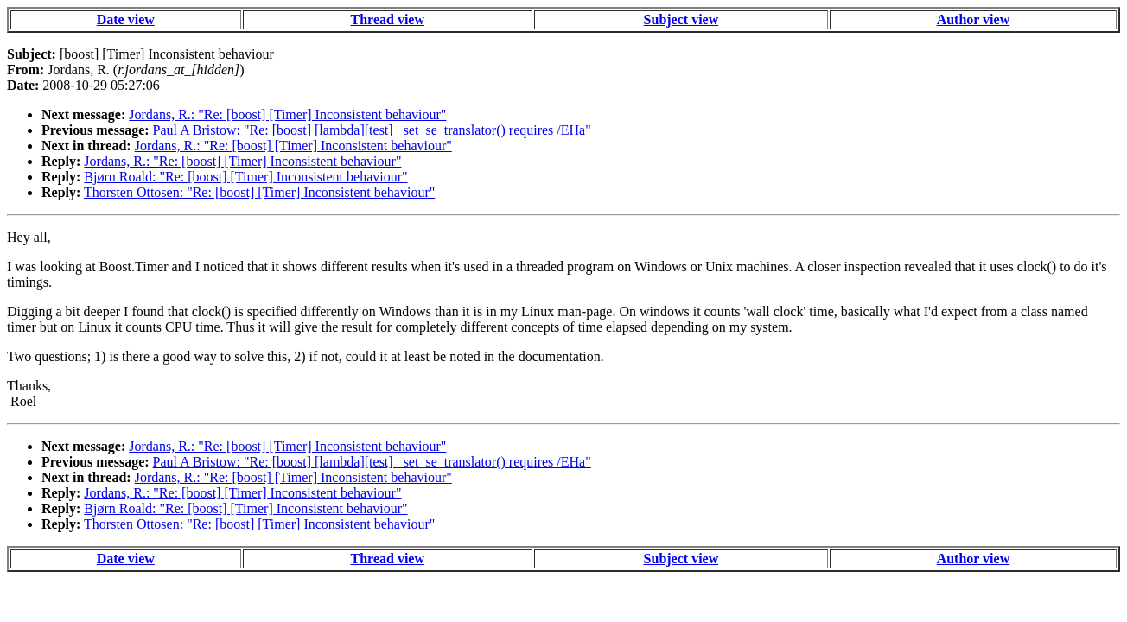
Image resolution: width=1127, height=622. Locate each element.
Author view (973, 19)
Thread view (387, 19)
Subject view (681, 19)
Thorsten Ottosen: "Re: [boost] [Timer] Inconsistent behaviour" (259, 192)
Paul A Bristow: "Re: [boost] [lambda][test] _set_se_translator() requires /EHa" (372, 130)
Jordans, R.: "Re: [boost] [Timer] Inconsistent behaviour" (287, 114)
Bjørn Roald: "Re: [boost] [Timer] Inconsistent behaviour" (245, 176)
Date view (126, 19)
